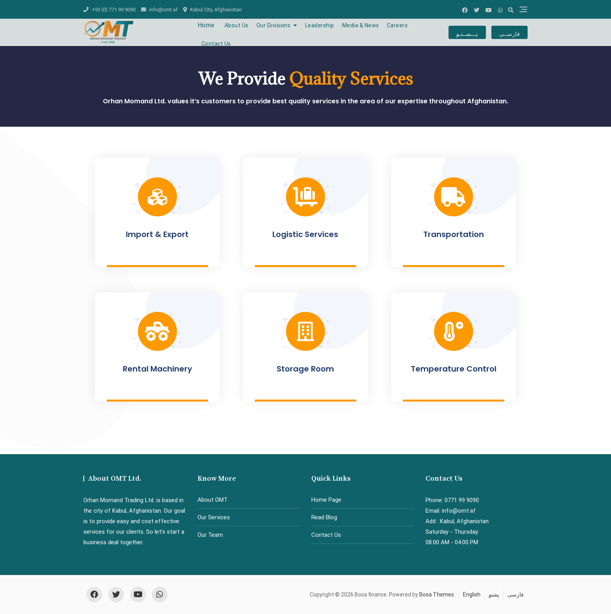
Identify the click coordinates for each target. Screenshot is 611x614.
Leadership (319, 25)
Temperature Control (453, 368)
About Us (236, 25)
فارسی (515, 594)
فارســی (509, 32)
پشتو (494, 594)
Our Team (210, 534)
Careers (397, 25)
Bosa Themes (436, 594)
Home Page (326, 499)
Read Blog (324, 517)
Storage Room (305, 368)
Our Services (214, 517)
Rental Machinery (157, 368)
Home (206, 25)
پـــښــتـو (467, 32)
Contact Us (216, 44)
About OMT (213, 499)
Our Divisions (273, 25)
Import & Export (157, 234)
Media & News (360, 25)
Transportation (453, 234)
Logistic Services (305, 234)
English (471, 594)
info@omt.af (159, 9)
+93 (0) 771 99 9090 (109, 9)
